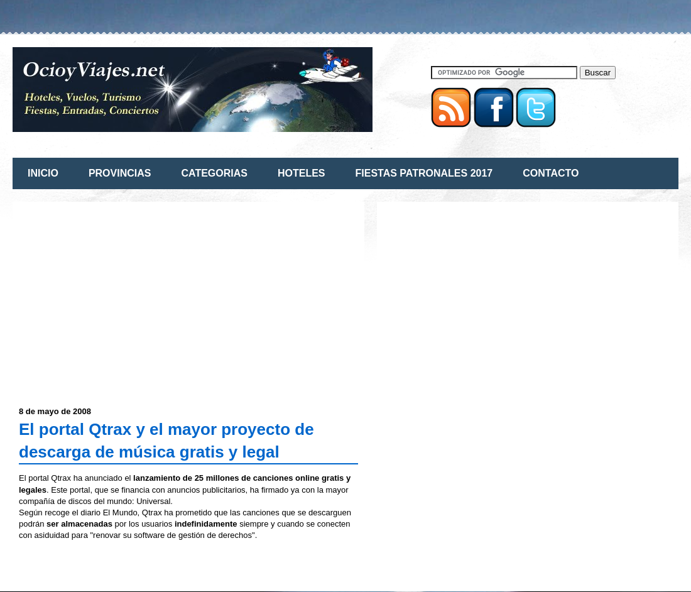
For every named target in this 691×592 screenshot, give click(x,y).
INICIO (43, 173)
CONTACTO (551, 173)
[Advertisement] (124, 296)
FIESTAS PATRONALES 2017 (424, 173)
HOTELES (301, 173)
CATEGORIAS (214, 173)
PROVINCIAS (120, 173)
